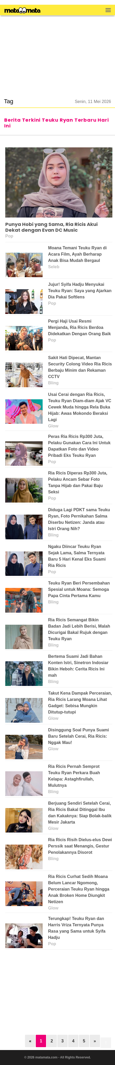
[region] (57, 53)
